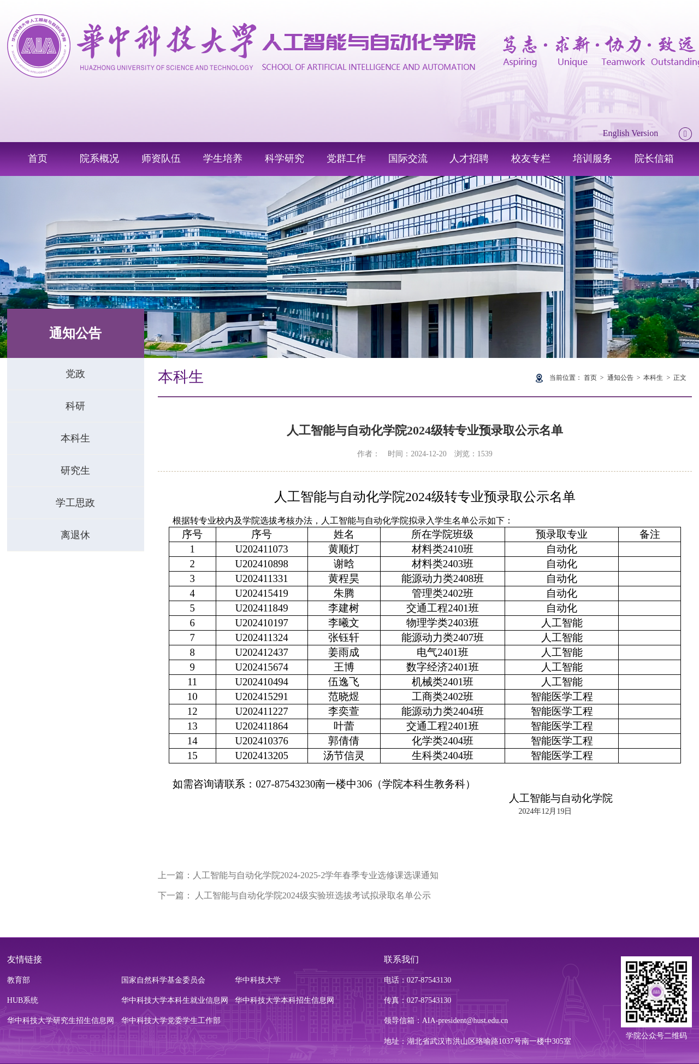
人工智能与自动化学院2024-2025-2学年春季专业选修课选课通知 (316, 875)
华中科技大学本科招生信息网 (284, 1000)
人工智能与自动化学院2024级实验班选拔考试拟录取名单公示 (312, 895)
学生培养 (222, 158)
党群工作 (346, 158)
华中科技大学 (258, 980)
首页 (38, 158)
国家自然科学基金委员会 (163, 980)
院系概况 (99, 158)
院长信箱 (654, 158)
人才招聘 (469, 158)
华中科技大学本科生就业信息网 (174, 1000)
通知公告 (620, 377)
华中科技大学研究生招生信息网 (60, 1020)
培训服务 (592, 158)
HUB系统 (23, 1000)
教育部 (18, 980)
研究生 (75, 470)
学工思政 (75, 502)
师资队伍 (161, 158)
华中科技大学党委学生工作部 (171, 1020)
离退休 (75, 535)
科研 (75, 406)
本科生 (75, 438)
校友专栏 (530, 158)
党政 (75, 373)
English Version (630, 133)
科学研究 (284, 158)
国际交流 (408, 158)
